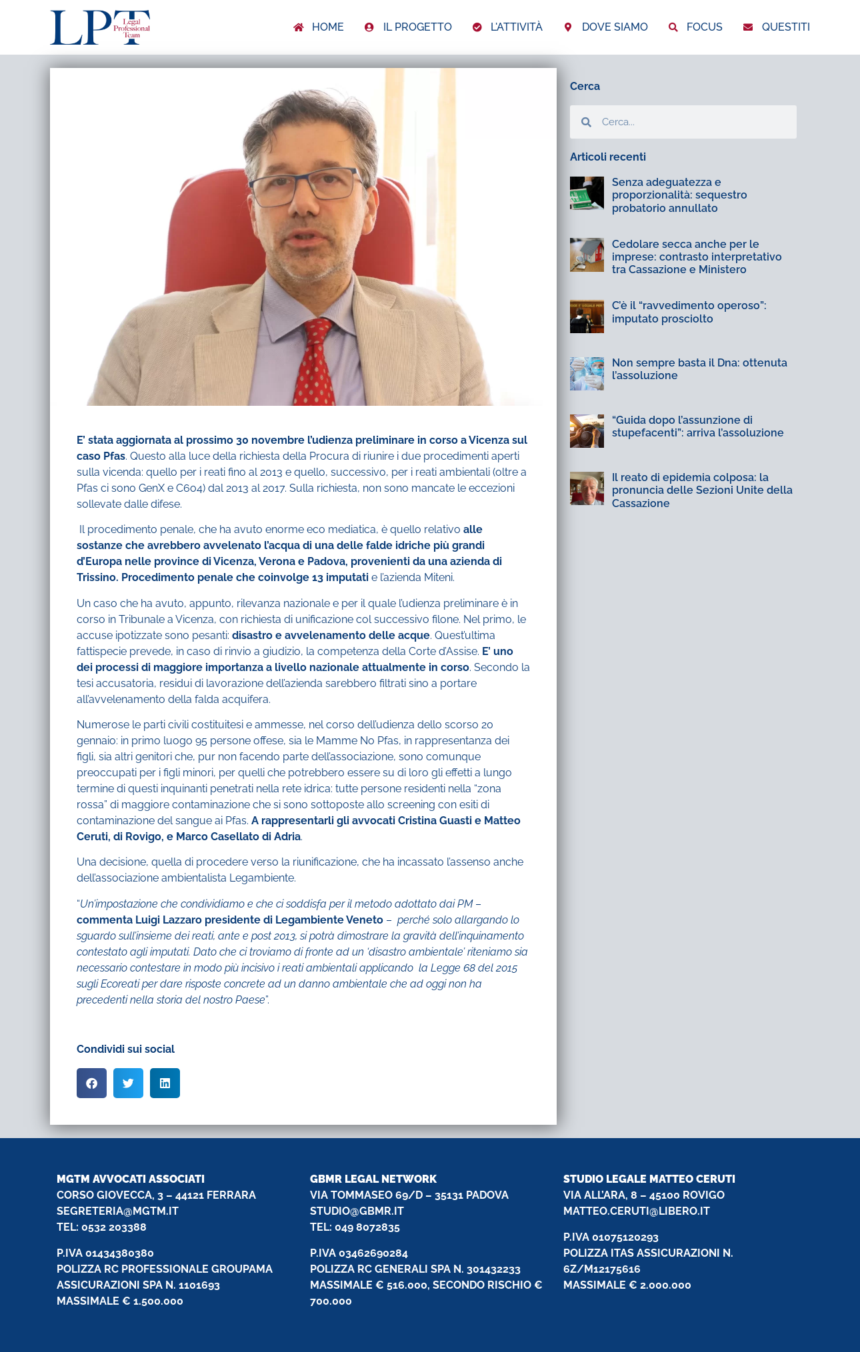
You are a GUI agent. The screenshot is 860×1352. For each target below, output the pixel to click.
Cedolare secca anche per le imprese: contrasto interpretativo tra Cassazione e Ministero (697, 257)
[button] (92, 1083)
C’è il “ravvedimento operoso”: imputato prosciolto (689, 312)
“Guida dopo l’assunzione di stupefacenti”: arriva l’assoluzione (698, 426)
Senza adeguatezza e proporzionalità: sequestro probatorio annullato (679, 195)
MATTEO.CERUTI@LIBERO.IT (636, 1211)
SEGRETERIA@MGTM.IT (118, 1211)
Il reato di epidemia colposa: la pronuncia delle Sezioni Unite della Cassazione (702, 490)
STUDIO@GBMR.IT (357, 1211)
